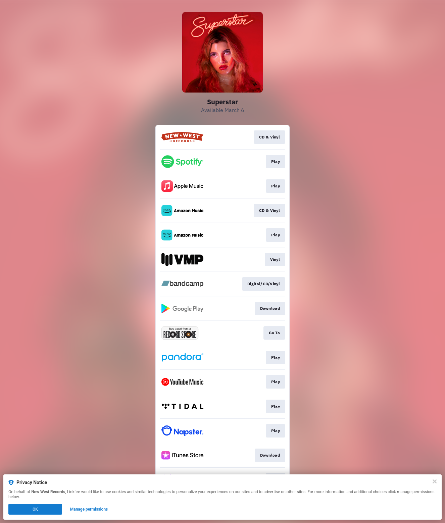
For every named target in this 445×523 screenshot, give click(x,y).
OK (35, 509)
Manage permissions (89, 509)
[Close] (434, 481)
